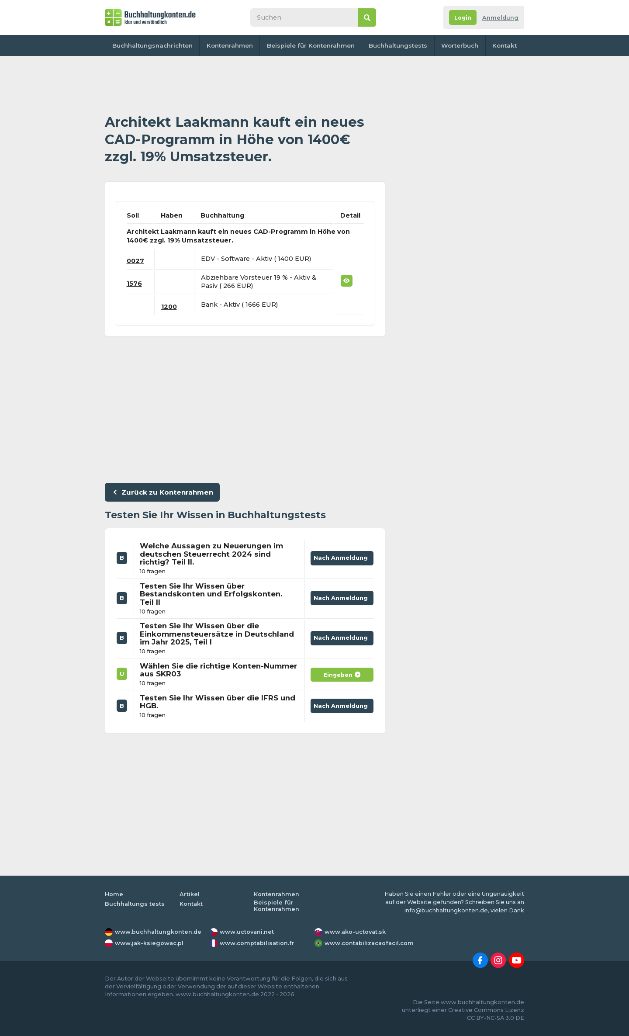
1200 (169, 307)
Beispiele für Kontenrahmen (311, 45)
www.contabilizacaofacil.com (369, 943)
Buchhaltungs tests (135, 904)
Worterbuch (459, 45)
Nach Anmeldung (342, 556)
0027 (135, 261)
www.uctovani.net (247, 932)
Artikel (190, 894)
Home (114, 894)
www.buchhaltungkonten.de (158, 932)
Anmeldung (500, 17)
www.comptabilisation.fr (257, 943)
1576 (134, 284)
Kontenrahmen (230, 45)
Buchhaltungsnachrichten (152, 45)
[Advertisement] (245, 85)
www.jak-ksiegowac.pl (149, 943)
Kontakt (504, 45)
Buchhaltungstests (398, 45)
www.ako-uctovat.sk (355, 932)
